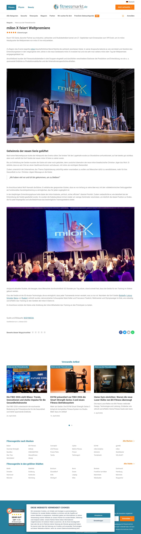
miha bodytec (98, 449)
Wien (73, 478)
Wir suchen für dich (65, 16)
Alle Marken (128, 441)
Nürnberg (31, 478)
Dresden (9, 472)
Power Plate (54, 452)
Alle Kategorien (12, 16)
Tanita (52, 455)
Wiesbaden (97, 478)
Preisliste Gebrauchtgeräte (86, 16)
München (119, 475)
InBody (30, 449)
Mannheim (97, 475)
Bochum (53, 468)
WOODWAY (10, 458)
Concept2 (53, 446)
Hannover (10, 475)
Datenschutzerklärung (90, 532)
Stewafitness (32, 455)
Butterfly (122, 295)
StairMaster (120, 452)
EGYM (96, 446)
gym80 (118, 446)
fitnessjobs (34, 16)
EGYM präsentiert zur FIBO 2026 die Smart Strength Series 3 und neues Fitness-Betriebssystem (68, 400)
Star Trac (10, 455)
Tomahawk (98, 455)
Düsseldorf (54, 472)
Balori (9, 446)
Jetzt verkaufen (124, 7)
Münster (9, 478)
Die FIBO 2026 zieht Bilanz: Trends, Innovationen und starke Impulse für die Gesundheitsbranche (26, 400)
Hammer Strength (13, 449)
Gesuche (24, 16)
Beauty (31, 7)
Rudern (24, 298)
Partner (52, 16)
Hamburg (119, 472)
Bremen (96, 468)
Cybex (74, 446)
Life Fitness (54, 449)
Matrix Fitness (77, 449)
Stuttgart (53, 478)
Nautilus (9, 452)
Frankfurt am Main (100, 472)
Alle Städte (128, 464)
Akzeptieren (98, 515)
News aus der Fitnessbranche (25, 23)
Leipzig (74, 475)
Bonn (74, 468)
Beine (16, 298)
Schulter (10, 298)
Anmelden (130, 16)
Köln (51, 475)
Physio (21, 7)
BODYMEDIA (29, 318)
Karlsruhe (31, 475)
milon (33, 49)
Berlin (8, 468)
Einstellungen (98, 520)
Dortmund (119, 468)
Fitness (11, 7)
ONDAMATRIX (33, 452)
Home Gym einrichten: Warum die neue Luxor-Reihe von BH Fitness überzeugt (113, 398)
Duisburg (31, 472)
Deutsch (130, 2)
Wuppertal (119, 478)
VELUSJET (119, 455)
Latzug (129, 295)
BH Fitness (32, 446)
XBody (30, 458)
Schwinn (97, 452)
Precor (74, 452)
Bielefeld (31, 468)
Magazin (44, 16)
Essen (74, 472)
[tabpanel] (27, 391)
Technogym (76, 455)
